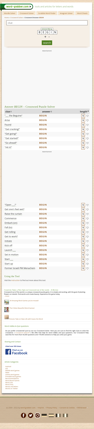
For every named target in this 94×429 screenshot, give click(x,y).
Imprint (41, 407)
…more (6, 296)
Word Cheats (82, 13)
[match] (87, 116)
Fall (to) (8, 227)
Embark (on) (11, 222)
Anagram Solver (66, 13)
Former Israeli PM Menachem (20, 268)
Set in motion (11, 254)
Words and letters (11, 387)
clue (7, 111)
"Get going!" (11, 133)
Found (8, 124)
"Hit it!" (8, 147)
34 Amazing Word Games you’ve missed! (24, 301)
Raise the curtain (13, 213)
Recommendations (12, 378)
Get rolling (10, 231)
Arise (7, 120)
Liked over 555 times (13, 346)
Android (8, 366)
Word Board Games (12, 381)
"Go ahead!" (11, 142)
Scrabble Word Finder (46, 13)
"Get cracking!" (12, 129)
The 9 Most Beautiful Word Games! (22, 308)
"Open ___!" (10, 204)
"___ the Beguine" (13, 115)
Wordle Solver (9, 13)
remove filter (47, 29)
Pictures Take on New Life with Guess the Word (23, 319)
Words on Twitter (11, 388)
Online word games (12, 375)
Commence (10, 218)
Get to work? (11, 236)
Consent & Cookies (67, 407)
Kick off (8, 245)
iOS (6, 369)
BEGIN (43, 115)
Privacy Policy (52, 407)
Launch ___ (10, 250)
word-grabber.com (28, 407)
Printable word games (13, 376)
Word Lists (9, 382)
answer (46, 111)
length (83, 111)
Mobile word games (12, 370)
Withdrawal (81, 407)
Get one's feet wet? (14, 209)
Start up (9, 263)
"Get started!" (12, 138)
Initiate (8, 240)
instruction (15, 280)
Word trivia (9, 384)
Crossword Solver (27, 13)
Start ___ (9, 259)
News (7, 372)
